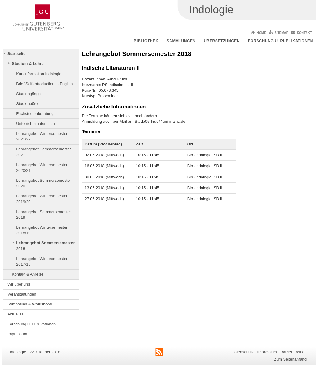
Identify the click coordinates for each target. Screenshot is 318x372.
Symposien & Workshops (29, 304)
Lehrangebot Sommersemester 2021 (43, 152)
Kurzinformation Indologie (38, 73)
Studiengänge (28, 93)
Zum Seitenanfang (290, 359)
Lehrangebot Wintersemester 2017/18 (41, 261)
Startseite (16, 53)
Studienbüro (27, 103)
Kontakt (304, 32)
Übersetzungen (222, 41)
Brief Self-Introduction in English (44, 83)
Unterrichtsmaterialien (35, 123)
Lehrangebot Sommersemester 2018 (45, 246)
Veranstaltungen (21, 294)
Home (261, 32)
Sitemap (281, 32)
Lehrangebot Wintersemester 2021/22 (41, 136)
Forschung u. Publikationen (280, 41)
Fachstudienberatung (34, 113)
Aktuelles (15, 314)
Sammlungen (181, 41)
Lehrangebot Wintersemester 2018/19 (41, 230)
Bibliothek (146, 41)
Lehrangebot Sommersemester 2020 (43, 183)
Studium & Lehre (27, 63)
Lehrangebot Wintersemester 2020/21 (41, 168)
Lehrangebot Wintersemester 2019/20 (41, 199)
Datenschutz (243, 352)
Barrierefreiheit (293, 352)
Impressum (17, 334)
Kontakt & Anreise (27, 274)
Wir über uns (18, 284)
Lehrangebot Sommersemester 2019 (43, 214)
